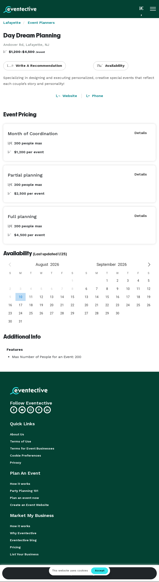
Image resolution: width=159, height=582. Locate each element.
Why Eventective (23, 533)
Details (140, 133)
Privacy (15, 462)
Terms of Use (20, 441)
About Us (17, 434)
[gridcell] (20, 297)
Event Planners (41, 23)
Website (66, 96)
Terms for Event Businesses (32, 448)
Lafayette (12, 23)
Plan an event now (24, 498)
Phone (94, 96)
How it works (20, 483)
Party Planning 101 (24, 490)
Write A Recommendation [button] (34, 65)
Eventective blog (23, 540)
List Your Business (24, 554)
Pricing (15, 547)
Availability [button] (111, 65)
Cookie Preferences (25, 455)
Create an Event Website (29, 505)
